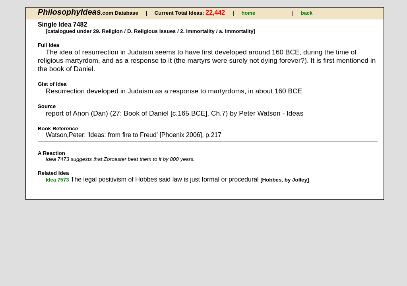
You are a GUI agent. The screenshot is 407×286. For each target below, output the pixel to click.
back (307, 13)
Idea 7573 (57, 180)
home (248, 13)
